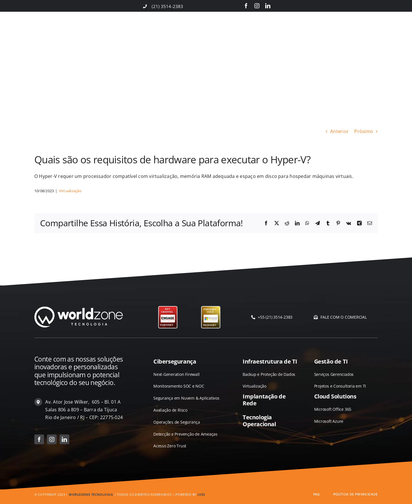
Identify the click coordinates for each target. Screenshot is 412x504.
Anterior (339, 131)
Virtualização (70, 190)
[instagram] (257, 5)
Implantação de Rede (264, 399)
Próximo (363, 131)
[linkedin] (267, 5)
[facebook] (246, 5)
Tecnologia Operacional (259, 420)
